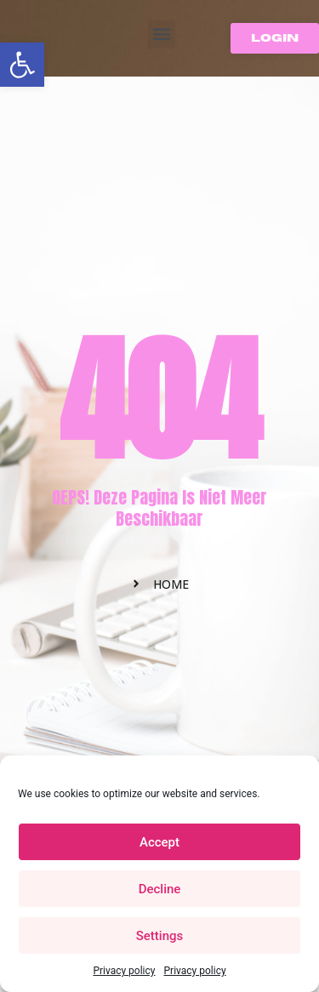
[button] (22, 65)
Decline (160, 889)
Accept (159, 842)
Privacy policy (124, 971)
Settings (160, 936)
